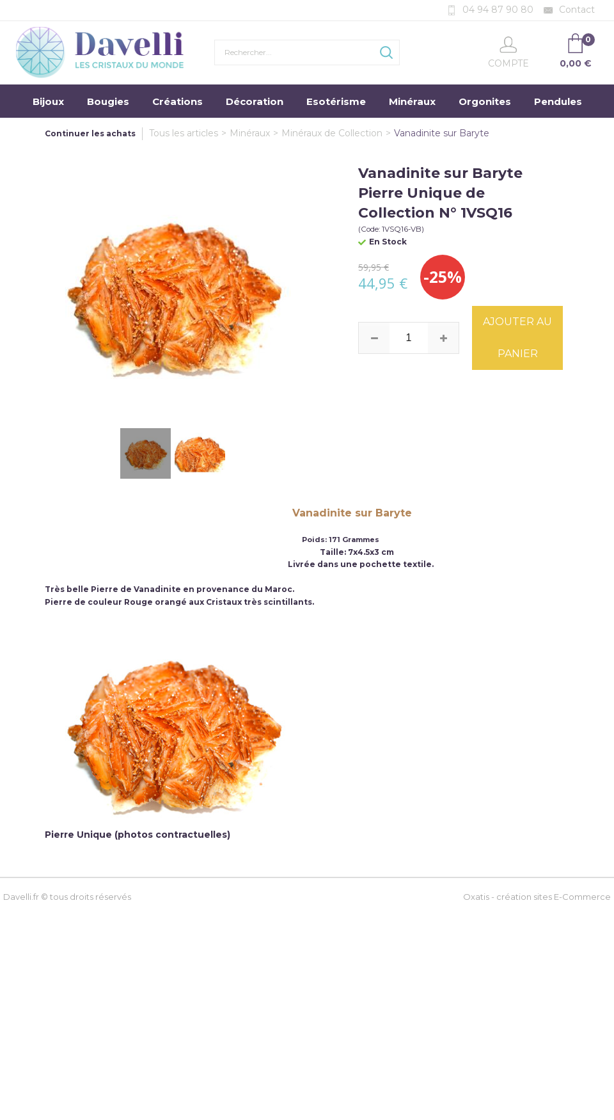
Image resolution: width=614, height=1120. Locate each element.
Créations (177, 101)
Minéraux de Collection (331, 133)
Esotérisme (336, 101)
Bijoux (48, 101)
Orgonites (485, 101)
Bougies (108, 101)
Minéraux (412, 101)
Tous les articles (183, 133)
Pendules (558, 101)
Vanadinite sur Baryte (441, 133)
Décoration (254, 101)
